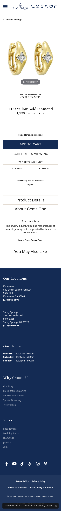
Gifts (5, 447)
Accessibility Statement (41, 487)
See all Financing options (30, 134)
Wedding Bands (11, 433)
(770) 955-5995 (30, 97)
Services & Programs (13, 395)
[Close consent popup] (56, 506)
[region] (30, 58)
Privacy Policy (38, 481)
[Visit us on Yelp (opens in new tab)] (30, 464)
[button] (47, 6)
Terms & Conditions (17, 487)
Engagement (9, 428)
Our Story (8, 386)
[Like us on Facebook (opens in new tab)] (6, 464)
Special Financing (12, 400)
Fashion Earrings (14, 19)
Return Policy (22, 481)
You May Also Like (30, 251)
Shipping (16, 169)
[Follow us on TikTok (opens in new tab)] (22, 464)
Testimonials (9, 404)
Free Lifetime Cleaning (14, 390)
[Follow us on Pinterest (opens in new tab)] (45, 464)
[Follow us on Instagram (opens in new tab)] (37, 464)
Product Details (31, 200)
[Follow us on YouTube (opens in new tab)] (14, 464)
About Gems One (30, 208)
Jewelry (7, 442)
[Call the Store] (11, 299)
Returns (44, 169)
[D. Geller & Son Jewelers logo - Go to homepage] (20, 6)
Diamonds (8, 437)
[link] (33, 6)
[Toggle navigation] (5, 6)
